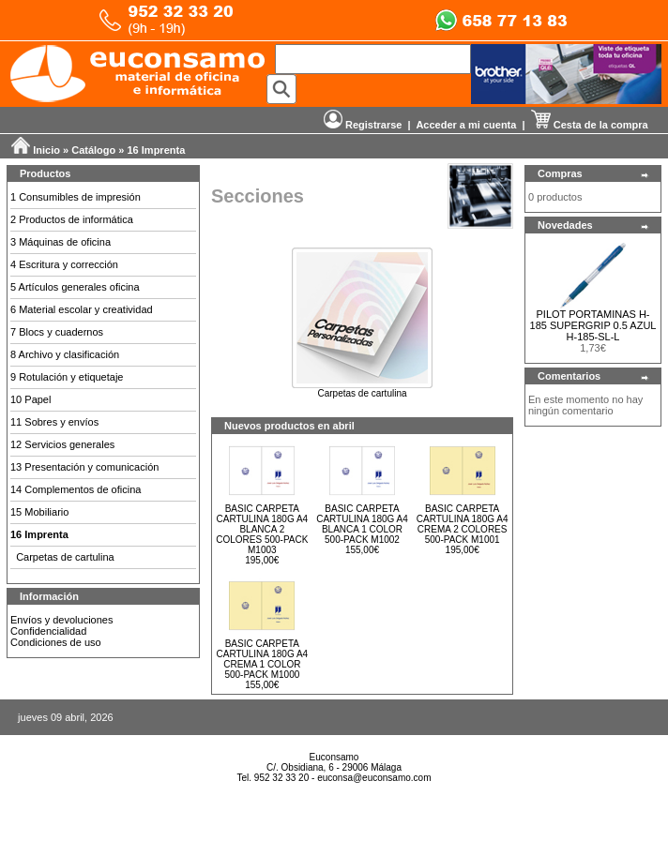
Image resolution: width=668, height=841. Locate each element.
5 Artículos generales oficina (75, 287)
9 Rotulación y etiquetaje (66, 377)
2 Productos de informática (71, 219)
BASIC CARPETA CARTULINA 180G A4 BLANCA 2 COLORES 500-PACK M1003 (262, 529)
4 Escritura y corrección (64, 264)
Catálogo (93, 150)
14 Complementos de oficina (75, 489)
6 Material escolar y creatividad (81, 309)
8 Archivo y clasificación (64, 354)
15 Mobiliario (39, 512)
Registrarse (363, 124)
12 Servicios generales (62, 444)
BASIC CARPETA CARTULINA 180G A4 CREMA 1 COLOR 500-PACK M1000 (263, 659)
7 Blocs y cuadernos (56, 332)
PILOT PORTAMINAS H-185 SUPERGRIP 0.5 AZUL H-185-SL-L (593, 325)
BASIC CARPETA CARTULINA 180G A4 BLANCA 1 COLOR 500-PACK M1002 (362, 524)
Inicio (46, 150)
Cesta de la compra (589, 124)
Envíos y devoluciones (61, 619)
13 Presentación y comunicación (84, 467)
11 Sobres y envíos (54, 422)
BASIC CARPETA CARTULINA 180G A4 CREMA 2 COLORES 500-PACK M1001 (463, 524)
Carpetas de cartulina (65, 557)
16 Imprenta (157, 150)
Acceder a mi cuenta (466, 124)
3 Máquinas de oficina (60, 242)
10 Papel (30, 399)
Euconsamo (334, 757)
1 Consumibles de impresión (75, 197)
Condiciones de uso (55, 642)
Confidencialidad (48, 631)
